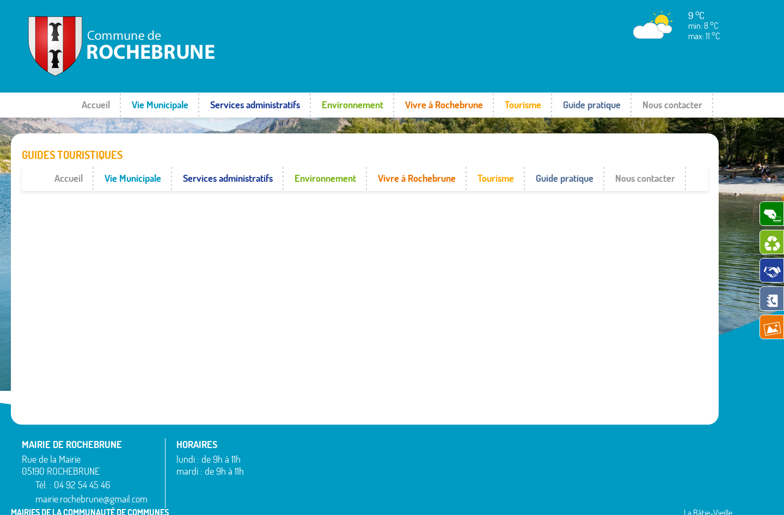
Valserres (584, 470)
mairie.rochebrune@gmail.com (92, 474)
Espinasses (272, 464)
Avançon (269, 438)
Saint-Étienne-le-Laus (607, 444)
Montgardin (431, 444)
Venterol (583, 484)
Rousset (583, 431)
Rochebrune (590, 418)
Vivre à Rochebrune (444, 105)
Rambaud (428, 470)
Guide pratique (592, 105)
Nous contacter (672, 105)
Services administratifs (255, 105)
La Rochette (431, 431)
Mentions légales (605, 496)
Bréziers (268, 451)
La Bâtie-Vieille (436, 418)
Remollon (427, 484)
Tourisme (523, 105)
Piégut (422, 457)
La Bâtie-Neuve (280, 478)
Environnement (352, 105)
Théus (580, 457)
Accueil (96, 105)
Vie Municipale (160, 105)
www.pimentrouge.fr (679, 496)
